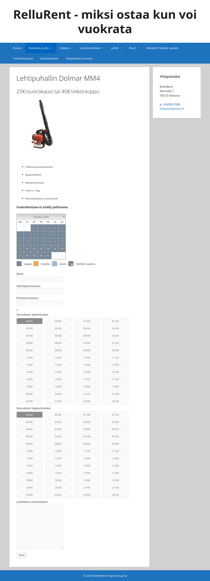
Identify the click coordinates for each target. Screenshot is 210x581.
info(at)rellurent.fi (172, 109)
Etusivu (17, 48)
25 (55, 248)
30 (41, 255)
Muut (136, 48)
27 (20, 255)
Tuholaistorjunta (23, 58)
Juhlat (118, 48)
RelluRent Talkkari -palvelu (162, 48)
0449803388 (171, 104)
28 (27, 255)
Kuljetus (68, 48)
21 (27, 248)
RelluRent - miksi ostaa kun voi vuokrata (105, 21)
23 (41, 248)
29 (34, 255)
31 (48, 255)
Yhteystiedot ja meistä (78, 58)
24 (48, 248)
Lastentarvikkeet (94, 48)
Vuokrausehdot (49, 58)
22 (34, 248)
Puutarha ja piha (42, 48)
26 (62, 248)
